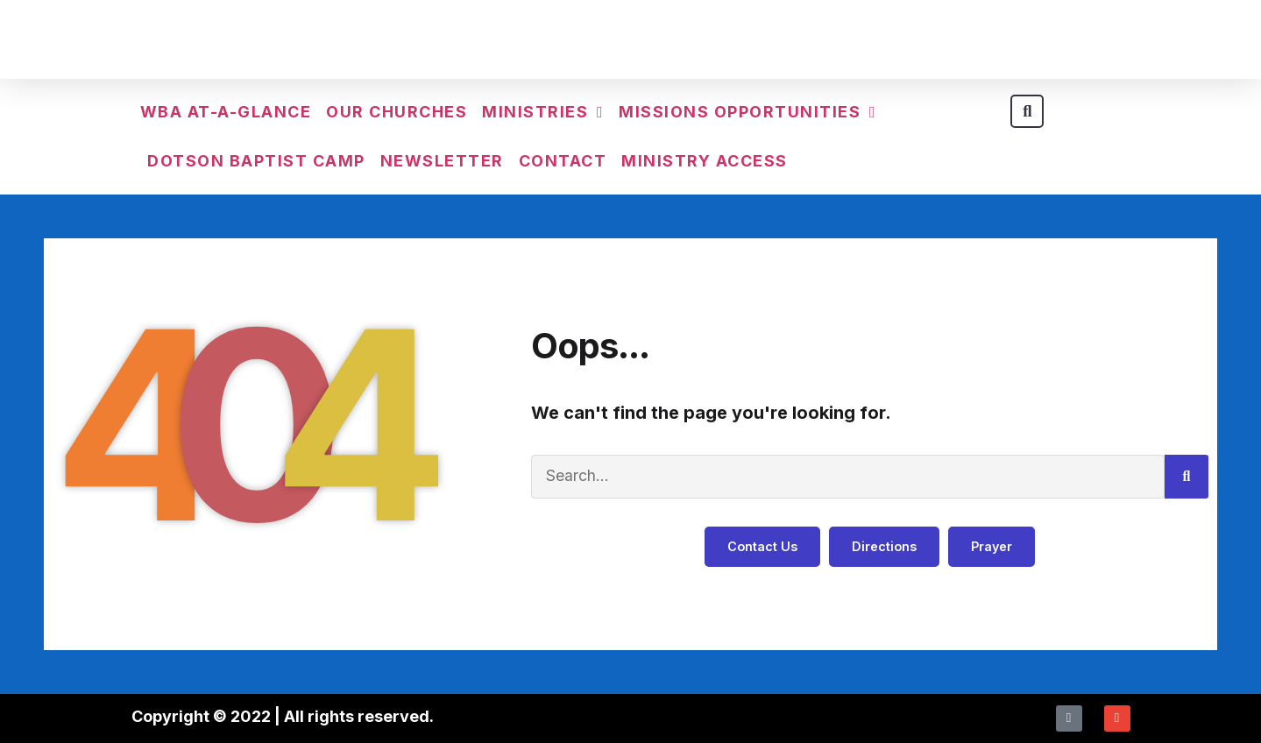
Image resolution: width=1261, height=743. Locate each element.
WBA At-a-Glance (226, 112)
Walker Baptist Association (631, 43)
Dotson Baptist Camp (256, 161)
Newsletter (442, 161)
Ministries (543, 112)
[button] (1027, 111)
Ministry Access (704, 161)
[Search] (1186, 477)
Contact (563, 161)
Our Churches (396, 112)
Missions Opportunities (747, 112)
